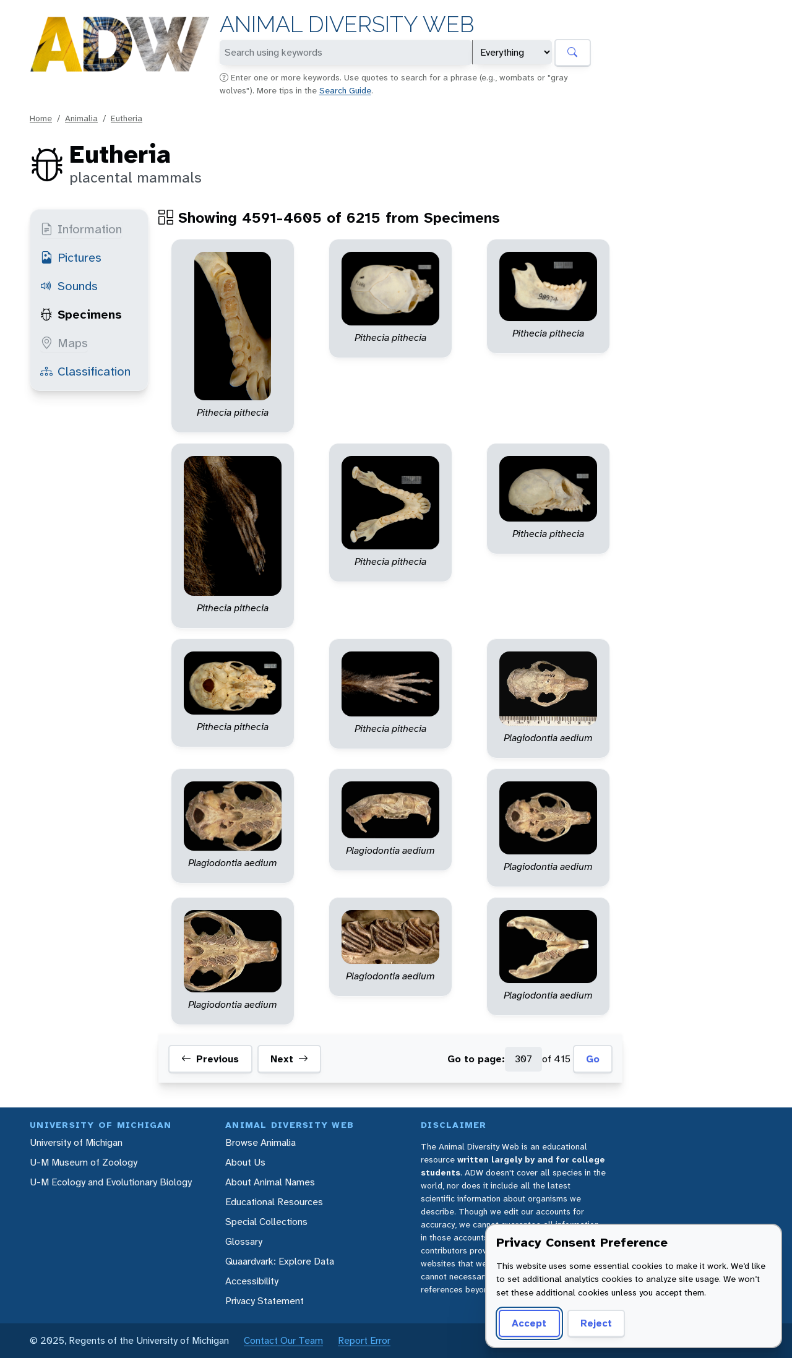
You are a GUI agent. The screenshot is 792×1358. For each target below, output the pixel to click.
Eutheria (126, 118)
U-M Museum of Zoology (83, 1162)
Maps (64, 342)
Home (41, 118)
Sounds (69, 286)
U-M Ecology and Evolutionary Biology (111, 1181)
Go (593, 1058)
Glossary (243, 1241)
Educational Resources (274, 1201)
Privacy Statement (264, 1300)
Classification (85, 371)
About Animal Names (270, 1181)
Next (289, 1059)
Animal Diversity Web (347, 24)
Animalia (81, 118)
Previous (210, 1059)
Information (81, 229)
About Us (245, 1162)
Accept (529, 1323)
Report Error (364, 1340)
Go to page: (476, 1058)
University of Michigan (76, 1142)
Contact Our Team (283, 1340)
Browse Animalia (260, 1142)
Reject (596, 1323)
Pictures (70, 257)
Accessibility (251, 1280)
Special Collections (266, 1221)
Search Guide (345, 90)
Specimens (81, 314)
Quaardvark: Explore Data (279, 1261)
